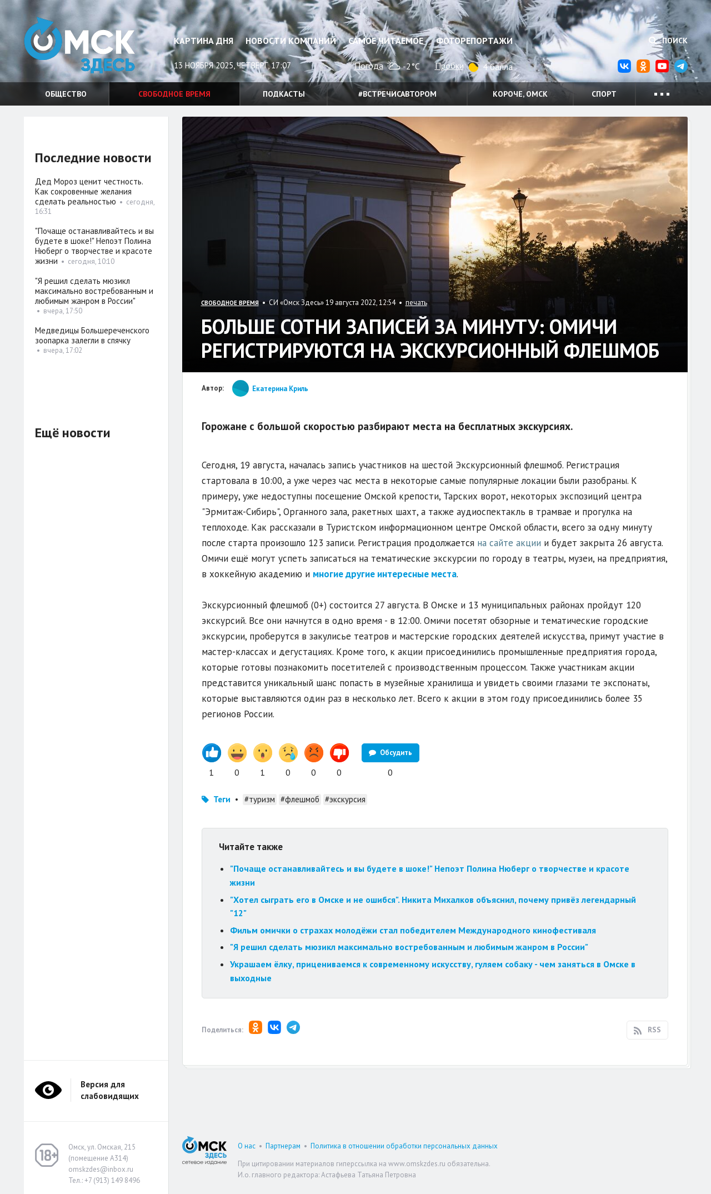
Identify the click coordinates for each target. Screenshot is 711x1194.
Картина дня (203, 40)
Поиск (668, 41)
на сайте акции (509, 543)
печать (416, 302)
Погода (368, 65)
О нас (247, 1146)
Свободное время (174, 94)
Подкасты (284, 94)
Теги (222, 799)
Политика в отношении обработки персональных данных (404, 1146)
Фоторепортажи (474, 40)
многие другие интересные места (385, 574)
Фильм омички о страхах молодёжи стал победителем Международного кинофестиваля (413, 930)
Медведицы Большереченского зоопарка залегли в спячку (92, 335)
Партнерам (283, 1146)
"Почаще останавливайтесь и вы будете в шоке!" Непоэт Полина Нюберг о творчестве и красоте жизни (94, 246)
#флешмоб (300, 799)
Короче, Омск (520, 94)
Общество (66, 94)
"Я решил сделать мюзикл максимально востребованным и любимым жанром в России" (409, 946)
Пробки (449, 65)
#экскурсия (345, 799)
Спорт (604, 94)
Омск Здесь (79, 45)
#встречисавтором (397, 94)
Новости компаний (291, 40)
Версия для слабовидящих (110, 1090)
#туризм (259, 799)
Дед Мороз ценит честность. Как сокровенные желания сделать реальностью (89, 191)
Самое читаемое (385, 40)
